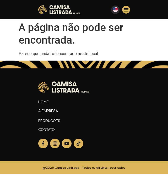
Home (43, 101)
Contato (46, 129)
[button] (126, 10)
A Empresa (48, 110)
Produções (49, 120)
